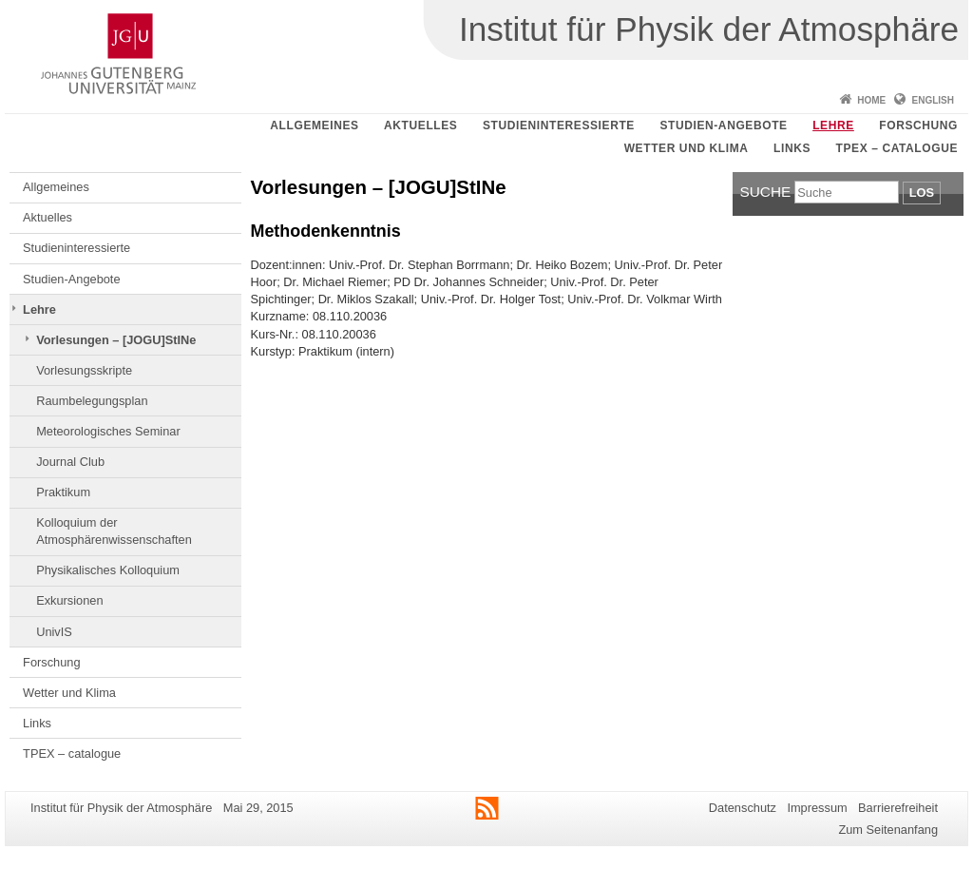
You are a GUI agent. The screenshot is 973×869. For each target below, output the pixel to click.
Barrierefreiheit (898, 808)
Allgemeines (314, 125)
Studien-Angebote (723, 125)
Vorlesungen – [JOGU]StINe (116, 340)
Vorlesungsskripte (84, 370)
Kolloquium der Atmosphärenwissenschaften (114, 531)
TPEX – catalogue (897, 148)
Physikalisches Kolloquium (108, 570)
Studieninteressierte (559, 125)
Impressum (817, 808)
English (933, 100)
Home (871, 100)
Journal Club (70, 461)
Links (792, 148)
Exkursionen (69, 600)
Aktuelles (420, 125)
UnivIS (54, 632)
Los (921, 192)
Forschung (918, 125)
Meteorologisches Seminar (108, 431)
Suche (766, 191)
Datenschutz (742, 808)
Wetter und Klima (686, 148)
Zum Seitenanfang (888, 829)
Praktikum (63, 492)
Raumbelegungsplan (91, 401)
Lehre (833, 125)
